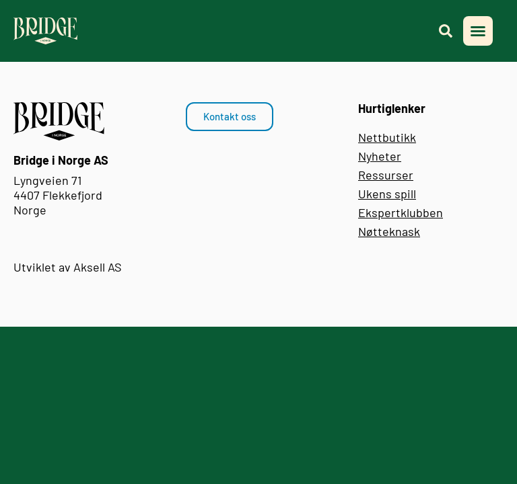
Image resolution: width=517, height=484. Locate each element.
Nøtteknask (389, 231)
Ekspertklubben (400, 212)
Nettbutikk (387, 137)
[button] (478, 31)
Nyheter (379, 156)
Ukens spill (387, 193)
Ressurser (385, 174)
